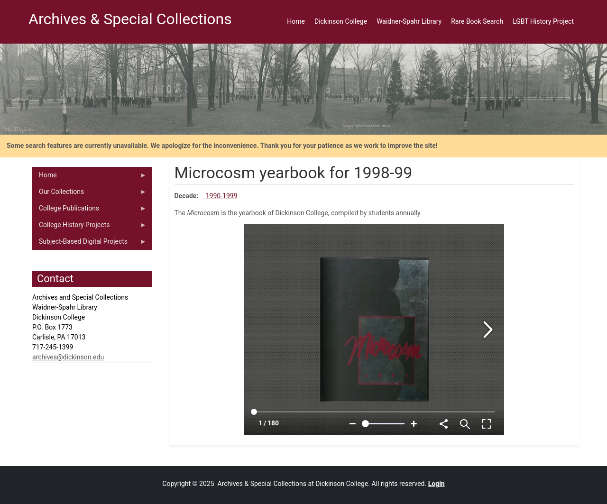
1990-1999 (222, 196)
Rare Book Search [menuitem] (477, 21)
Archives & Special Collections (130, 19)
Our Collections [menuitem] (89, 194)
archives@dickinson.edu (68, 357)
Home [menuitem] (296, 21)
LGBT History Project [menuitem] (543, 21)
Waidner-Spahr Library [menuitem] (409, 21)
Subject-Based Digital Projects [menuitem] (89, 244)
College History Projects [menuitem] (89, 227)
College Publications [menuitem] (89, 210)
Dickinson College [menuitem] (340, 21)
